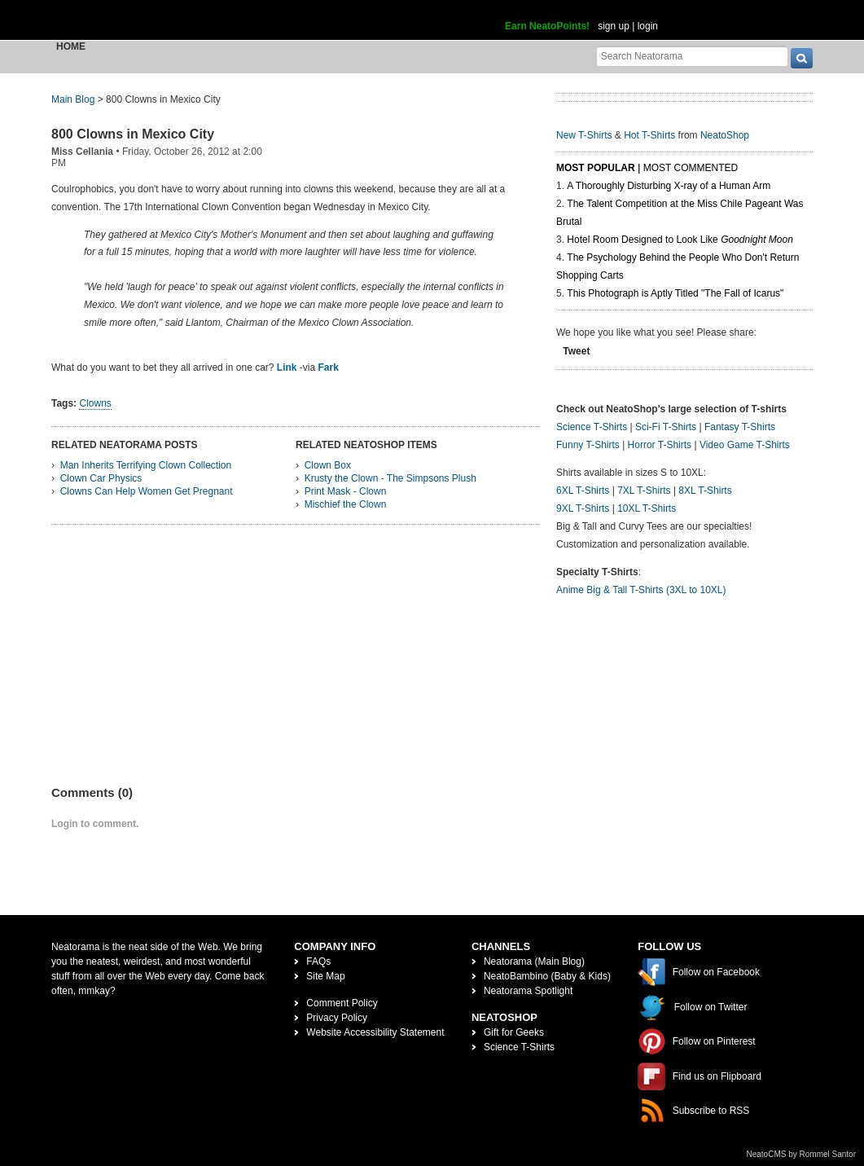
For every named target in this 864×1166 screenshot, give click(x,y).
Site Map (325, 976)
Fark (328, 367)
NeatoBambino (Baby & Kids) (547, 976)
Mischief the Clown (346, 504)
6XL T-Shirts (582, 490)
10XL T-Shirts (646, 508)
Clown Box (328, 465)
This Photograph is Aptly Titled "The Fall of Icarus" (675, 293)
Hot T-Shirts (649, 135)
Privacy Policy (336, 1017)
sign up (613, 26)
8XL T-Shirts (704, 490)
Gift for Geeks (514, 1032)
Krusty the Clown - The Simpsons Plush (390, 478)
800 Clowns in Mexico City (132, 134)
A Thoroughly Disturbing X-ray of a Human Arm (668, 185)
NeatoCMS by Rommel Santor (802, 1154)
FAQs (318, 961)
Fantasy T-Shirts (739, 427)
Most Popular (595, 168)
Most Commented (690, 168)
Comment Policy (341, 1003)
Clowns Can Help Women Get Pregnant (146, 491)
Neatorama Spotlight (528, 991)
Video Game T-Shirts (745, 445)
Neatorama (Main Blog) (534, 961)
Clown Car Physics (101, 478)
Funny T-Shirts (588, 445)
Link (287, 367)
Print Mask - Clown (346, 491)
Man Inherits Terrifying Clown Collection (146, 465)
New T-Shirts (584, 135)
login (648, 26)
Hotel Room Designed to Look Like (680, 239)
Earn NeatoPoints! (547, 26)
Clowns (95, 403)
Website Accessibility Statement (375, 1032)
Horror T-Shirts (659, 445)
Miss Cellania (82, 151)
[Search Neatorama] (692, 56)
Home (71, 46)
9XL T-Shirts (582, 508)
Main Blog (72, 99)
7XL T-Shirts (643, 490)
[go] (802, 58)
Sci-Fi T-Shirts (665, 427)
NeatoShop (724, 135)
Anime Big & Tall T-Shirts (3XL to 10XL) (641, 590)
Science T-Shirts (591, 427)
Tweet (576, 351)
